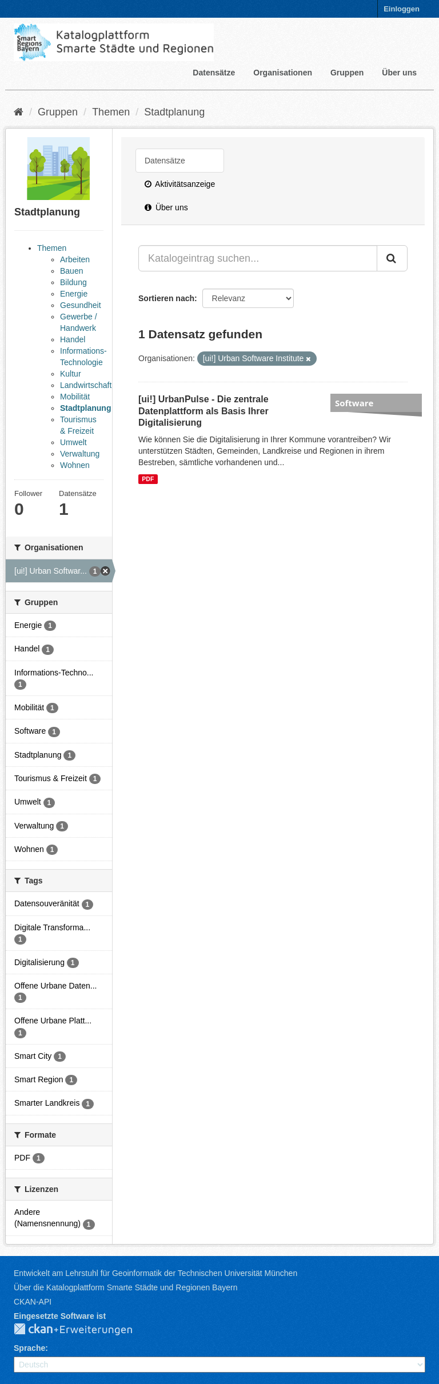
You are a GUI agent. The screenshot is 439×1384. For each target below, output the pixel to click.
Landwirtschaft (85, 385)
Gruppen (347, 72)
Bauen (71, 270)
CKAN (82, 1330)
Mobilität (75, 396)
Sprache (29, 1348)
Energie (73, 293)
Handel (72, 339)
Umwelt (73, 442)
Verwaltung (79, 453)
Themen (111, 112)
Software (354, 403)
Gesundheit (80, 305)
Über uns (399, 72)
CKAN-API (32, 1301)
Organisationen (282, 72)
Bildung (73, 282)
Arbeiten (75, 259)
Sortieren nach (166, 298)
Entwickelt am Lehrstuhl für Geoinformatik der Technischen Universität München (155, 1273)
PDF (148, 478)
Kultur (70, 373)
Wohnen (75, 465)
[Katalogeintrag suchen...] (257, 258)
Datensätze (214, 72)
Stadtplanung (174, 112)
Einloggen (402, 9)
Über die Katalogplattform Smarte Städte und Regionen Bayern (125, 1287)
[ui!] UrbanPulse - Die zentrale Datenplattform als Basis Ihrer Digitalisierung (203, 411)
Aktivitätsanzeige (180, 184)
